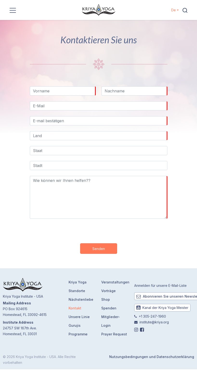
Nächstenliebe (81, 299)
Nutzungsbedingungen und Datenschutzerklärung (151, 357)
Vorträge (108, 291)
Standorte (77, 291)
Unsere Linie (79, 317)
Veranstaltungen (115, 282)
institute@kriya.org (154, 322)
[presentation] (98, 230)
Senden (98, 249)
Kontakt (75, 308)
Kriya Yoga (78, 282)
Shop (105, 299)
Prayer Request (114, 334)
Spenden (108, 308)
